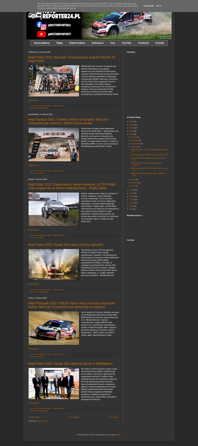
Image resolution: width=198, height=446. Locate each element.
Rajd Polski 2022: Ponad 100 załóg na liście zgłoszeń (65, 244)
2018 (131, 199)
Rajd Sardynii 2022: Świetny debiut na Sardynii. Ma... (150, 155)
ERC (36, 108)
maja (133, 179)
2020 (131, 193)
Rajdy (41, 108)
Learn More (149, 6)
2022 (131, 134)
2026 (131, 121)
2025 (131, 125)
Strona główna (74, 417)
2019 (131, 196)
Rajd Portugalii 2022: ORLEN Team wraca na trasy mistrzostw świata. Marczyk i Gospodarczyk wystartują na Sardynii (71, 305)
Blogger (118, 435)
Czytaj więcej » (33, 100)
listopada (134, 140)
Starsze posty (114, 417)
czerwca (134, 147)
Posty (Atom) (42, 421)
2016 (131, 206)
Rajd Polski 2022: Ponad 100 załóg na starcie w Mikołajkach (70, 363)
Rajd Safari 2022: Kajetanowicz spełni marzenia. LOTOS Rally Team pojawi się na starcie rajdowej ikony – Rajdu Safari (71, 186)
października (136, 143)
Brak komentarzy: (59, 105)
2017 (131, 203)
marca (133, 186)
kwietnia (134, 183)
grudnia (134, 137)
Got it (158, 6)
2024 (131, 128)
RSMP (46, 108)
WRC (41, 173)
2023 (131, 131)
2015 (131, 209)
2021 (131, 190)
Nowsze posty (34, 417)
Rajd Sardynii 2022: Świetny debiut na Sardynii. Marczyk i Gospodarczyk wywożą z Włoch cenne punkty (68, 121)
